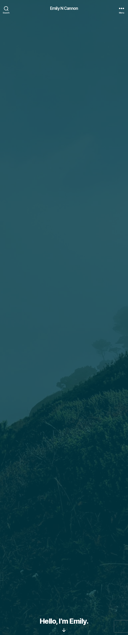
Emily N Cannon (64, 8)
